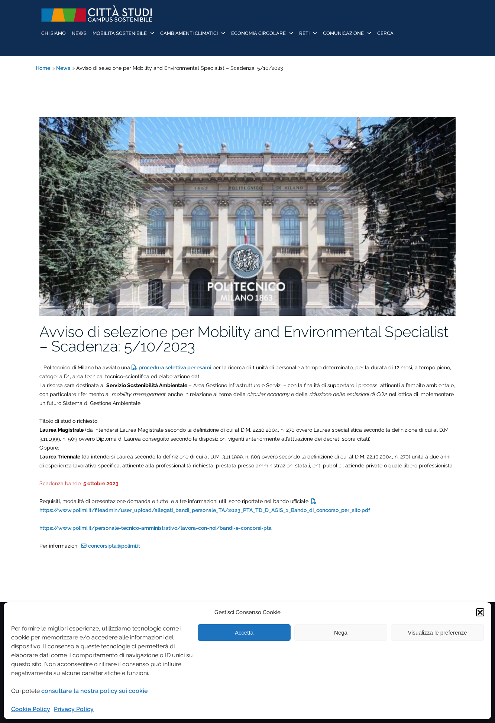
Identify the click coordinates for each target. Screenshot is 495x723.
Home (43, 68)
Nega (340, 632)
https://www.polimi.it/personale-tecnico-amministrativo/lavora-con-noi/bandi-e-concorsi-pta (155, 528)
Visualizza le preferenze (437, 632)
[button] (480, 612)
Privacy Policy (74, 709)
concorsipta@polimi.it (114, 546)
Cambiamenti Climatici (189, 33)
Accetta (244, 632)
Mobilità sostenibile (120, 33)
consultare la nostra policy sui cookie (94, 690)
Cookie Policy (30, 709)
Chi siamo (53, 33)
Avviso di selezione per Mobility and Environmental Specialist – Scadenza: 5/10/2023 (244, 339)
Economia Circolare (258, 33)
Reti (304, 33)
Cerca (385, 33)
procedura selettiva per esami (175, 367)
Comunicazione (343, 33)
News (79, 33)
